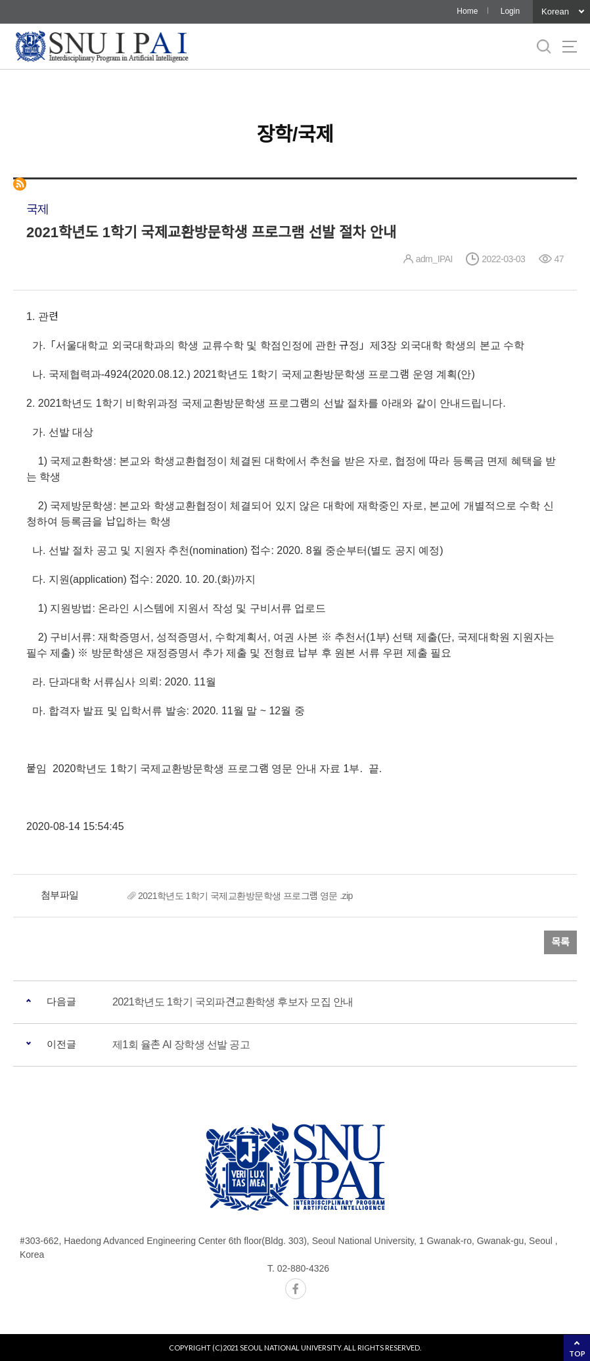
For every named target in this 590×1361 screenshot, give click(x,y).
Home (467, 11)
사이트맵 (569, 47)
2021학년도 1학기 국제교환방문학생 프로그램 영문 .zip (245, 895)
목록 (560, 942)
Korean (555, 11)
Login (510, 11)
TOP (577, 1353)
